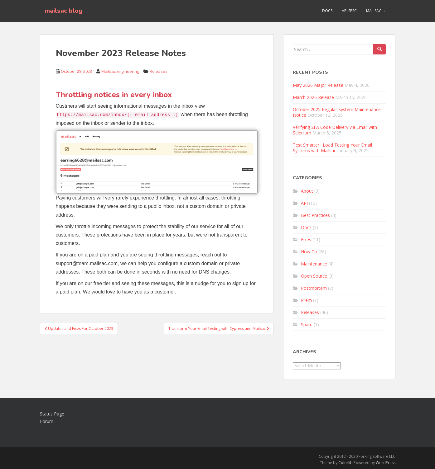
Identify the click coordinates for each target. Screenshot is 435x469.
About (307, 191)
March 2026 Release (313, 97)
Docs (327, 10)
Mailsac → (376, 10)
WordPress (385, 462)
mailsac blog (63, 11)
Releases (158, 71)
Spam (306, 324)
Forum (46, 421)
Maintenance (314, 264)
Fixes (306, 239)
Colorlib (345, 462)
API (304, 203)
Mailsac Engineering (120, 71)
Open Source (314, 276)
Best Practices (315, 215)
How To (309, 252)
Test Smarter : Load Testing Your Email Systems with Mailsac (332, 147)
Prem (306, 300)
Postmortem (314, 288)
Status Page (52, 414)
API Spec (349, 10)
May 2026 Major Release (318, 85)
